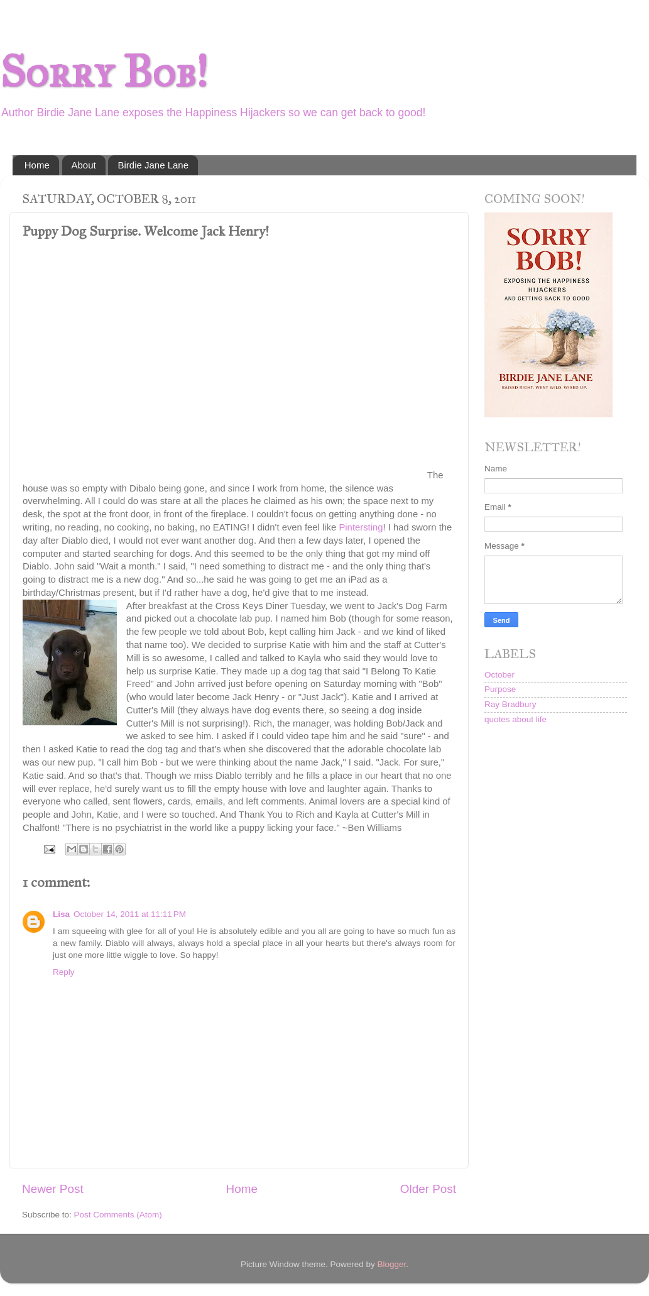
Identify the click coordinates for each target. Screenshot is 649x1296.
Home (37, 165)
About (84, 165)
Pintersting (361, 527)
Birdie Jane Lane (152, 165)
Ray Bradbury (510, 704)
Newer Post (53, 1188)
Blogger (392, 1264)
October (499, 674)
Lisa (61, 914)
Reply (64, 972)
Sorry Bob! (103, 72)
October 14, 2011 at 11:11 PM (130, 914)
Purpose (500, 689)
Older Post (428, 1188)
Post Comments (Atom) (118, 1214)
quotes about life (515, 719)
